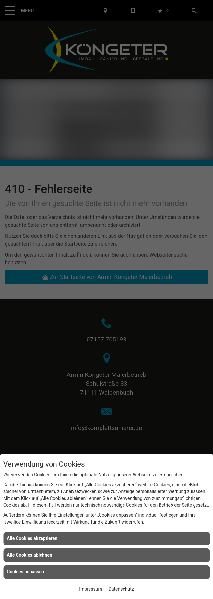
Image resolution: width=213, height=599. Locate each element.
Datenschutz (121, 589)
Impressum (90, 589)
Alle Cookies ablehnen (29, 555)
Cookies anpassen (25, 571)
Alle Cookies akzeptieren (32, 538)
